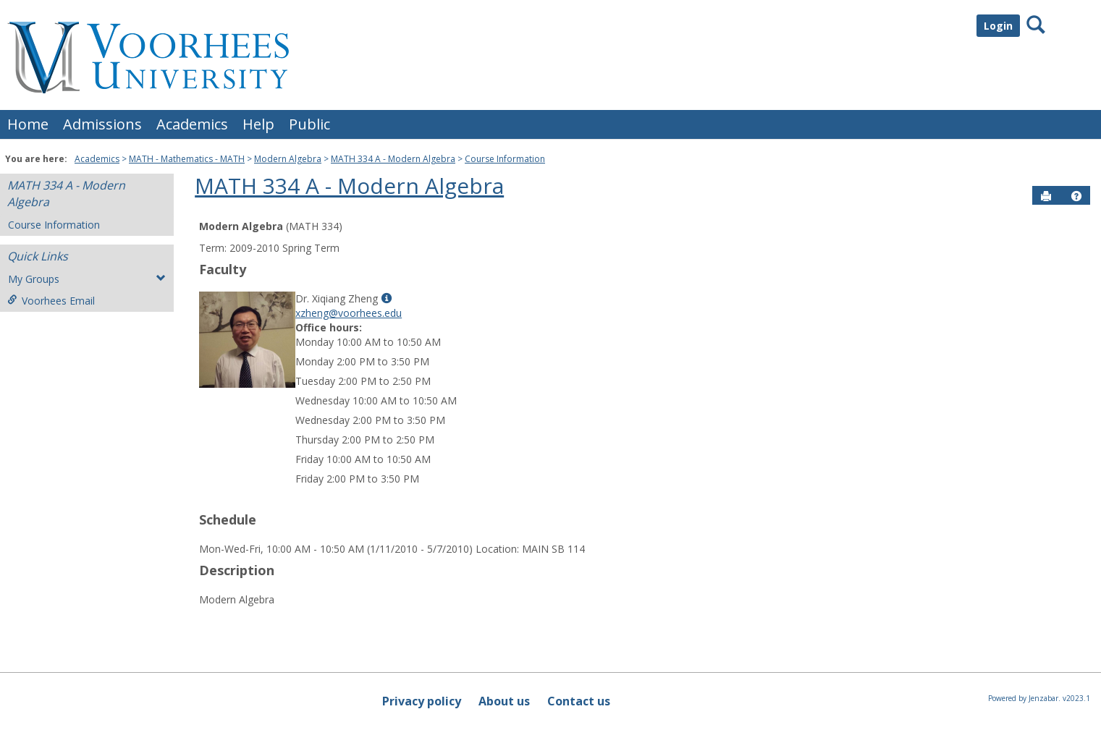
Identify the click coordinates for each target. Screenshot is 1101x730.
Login (998, 26)
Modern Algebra (287, 159)
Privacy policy (421, 701)
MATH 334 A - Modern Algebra (393, 159)
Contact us (578, 701)
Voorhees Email (51, 300)
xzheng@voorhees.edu (348, 313)
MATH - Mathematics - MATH (187, 159)
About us (504, 701)
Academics (192, 124)
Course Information (505, 159)
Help (258, 124)
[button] (1076, 196)
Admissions (102, 124)
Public (309, 124)
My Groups (87, 279)
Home (27, 124)
